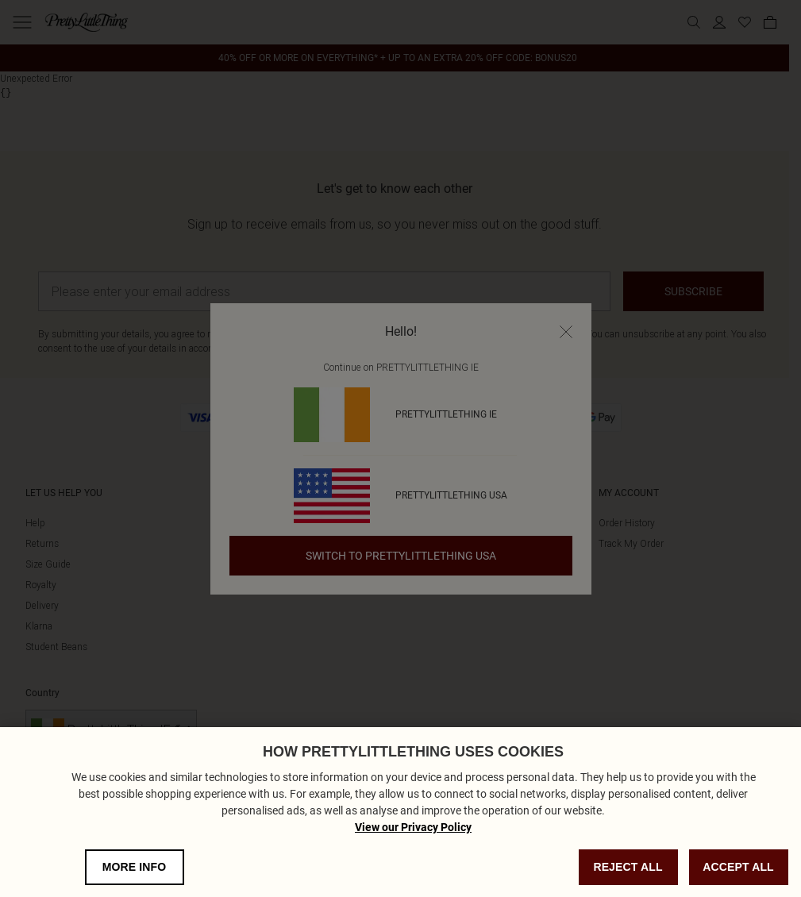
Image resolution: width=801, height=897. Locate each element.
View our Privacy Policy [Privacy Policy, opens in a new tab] (413, 844)
